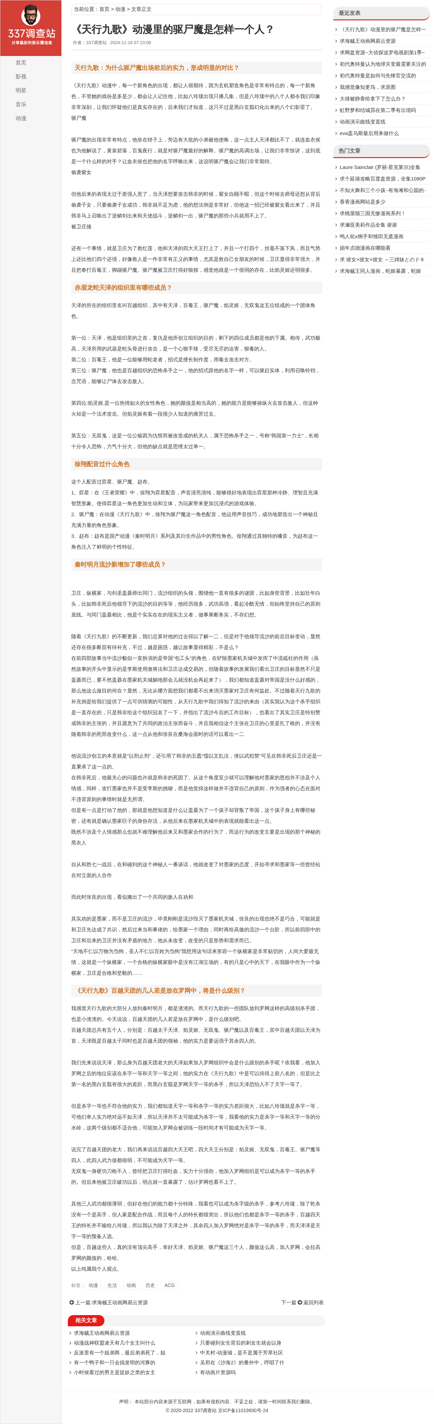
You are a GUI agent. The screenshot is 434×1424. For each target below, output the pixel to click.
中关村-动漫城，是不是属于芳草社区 (241, 1352)
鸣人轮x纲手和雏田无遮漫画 (371, 236)
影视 (21, 76)
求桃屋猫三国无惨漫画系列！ (373, 213)
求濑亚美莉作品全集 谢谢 (368, 225)
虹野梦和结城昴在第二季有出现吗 (378, 110)
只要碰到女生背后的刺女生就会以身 (240, 1343)
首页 (21, 62)
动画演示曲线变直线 (223, 1333)
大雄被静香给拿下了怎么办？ (373, 98)
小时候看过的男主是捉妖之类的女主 (114, 1372)
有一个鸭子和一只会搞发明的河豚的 (114, 1362)
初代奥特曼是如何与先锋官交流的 (378, 75)
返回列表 (313, 1302)
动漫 (21, 118)
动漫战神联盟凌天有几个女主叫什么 (114, 1343)
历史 (150, 1285)
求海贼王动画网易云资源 (120, 1302)
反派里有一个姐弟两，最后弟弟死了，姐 (119, 1352)
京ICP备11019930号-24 (243, 1410)
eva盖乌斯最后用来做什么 (369, 133)
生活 (112, 1285)
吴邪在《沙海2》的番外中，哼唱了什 (242, 1362)
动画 (131, 1285)
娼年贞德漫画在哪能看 (365, 248)
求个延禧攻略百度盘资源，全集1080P (383, 179)
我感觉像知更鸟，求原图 (368, 87)
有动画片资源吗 (218, 1372)
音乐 (21, 104)
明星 (21, 90)
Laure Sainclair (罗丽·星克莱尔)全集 (380, 167)
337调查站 (206, 1410)
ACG (169, 1285)
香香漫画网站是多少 (363, 202)
